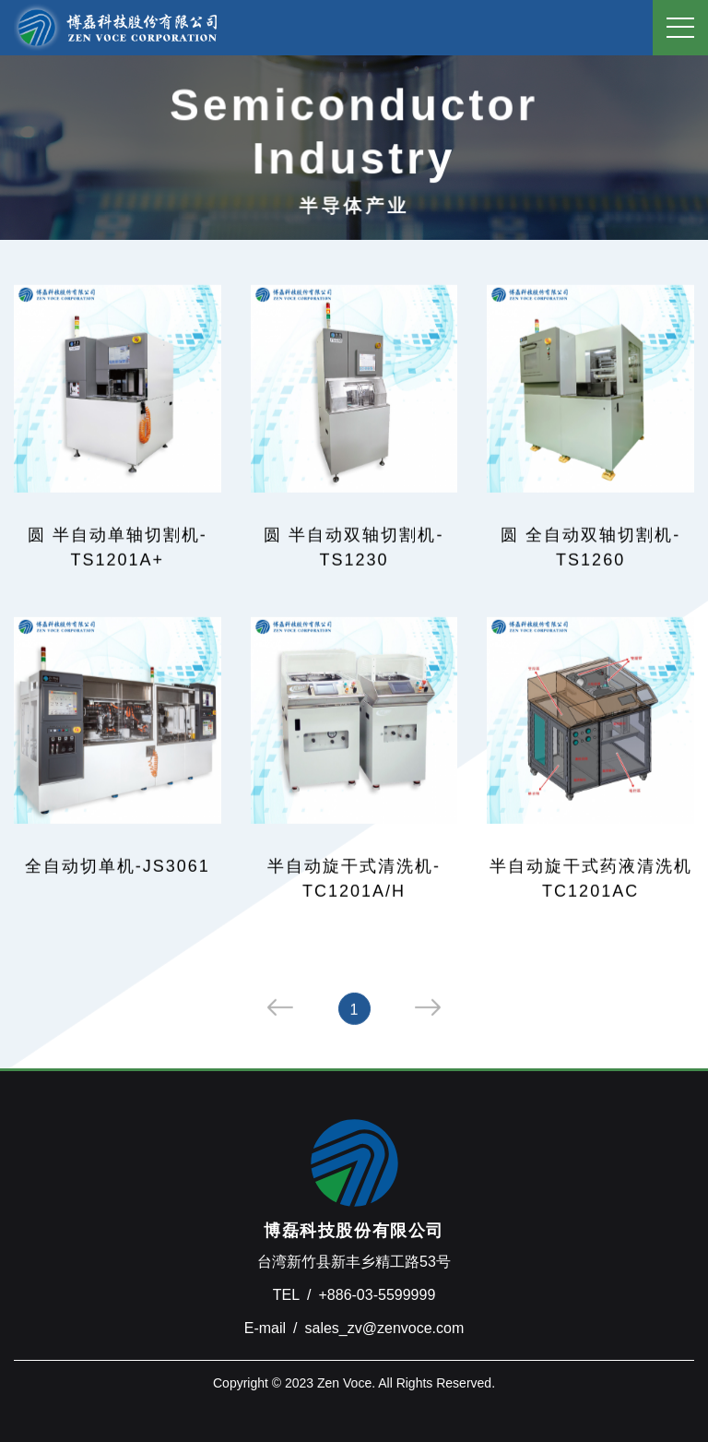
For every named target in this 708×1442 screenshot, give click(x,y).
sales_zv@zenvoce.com (385, 1328)
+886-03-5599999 (377, 1295)
